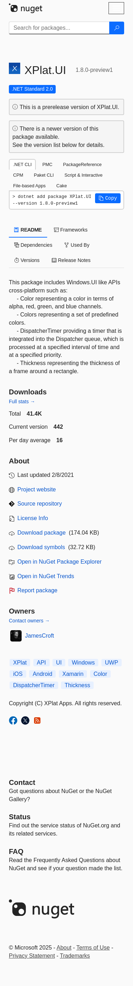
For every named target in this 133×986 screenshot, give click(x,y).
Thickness (77, 685)
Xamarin (73, 674)
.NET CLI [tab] (22, 164)
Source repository (39, 504)
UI (59, 663)
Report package (37, 590)
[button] (108, 198)
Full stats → (22, 401)
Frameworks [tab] (71, 229)
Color (100, 674)
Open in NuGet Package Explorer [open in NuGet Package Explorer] (59, 562)
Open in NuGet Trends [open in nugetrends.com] (45, 576)
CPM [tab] (18, 175)
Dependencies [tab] (33, 245)
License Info (32, 518)
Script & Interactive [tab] (83, 175)
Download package (41, 533)
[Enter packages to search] (59, 28)
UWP (111, 663)
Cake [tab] (61, 185)
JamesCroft (39, 636)
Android (42, 674)
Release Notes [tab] (71, 260)
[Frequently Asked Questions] (16, 851)
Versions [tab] (27, 260)
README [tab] (28, 229)
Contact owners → (29, 620)
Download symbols (41, 547)
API (41, 663)
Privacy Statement (32, 956)
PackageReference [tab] (82, 164)
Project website (36, 489)
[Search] (116, 28)
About (64, 948)
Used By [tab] (76, 245)
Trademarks (75, 956)
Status (20, 817)
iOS (18, 674)
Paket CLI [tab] (44, 175)
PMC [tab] (47, 164)
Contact (22, 782)
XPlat (20, 663)
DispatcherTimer (34, 685)
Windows (83, 663)
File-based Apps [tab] (29, 185)
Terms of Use (93, 948)
